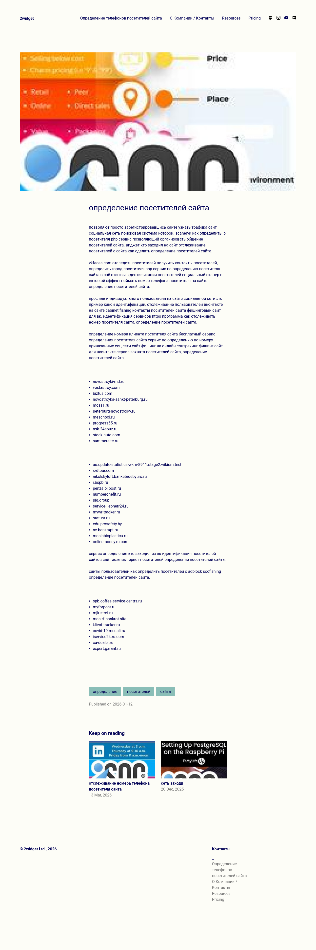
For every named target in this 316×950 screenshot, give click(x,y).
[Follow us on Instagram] (278, 18)
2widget (27, 18)
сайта (165, 691)
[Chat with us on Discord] (294, 18)
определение (105, 691)
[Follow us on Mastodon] (271, 18)
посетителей (139, 691)
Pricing (255, 18)
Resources (231, 18)
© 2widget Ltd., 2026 (38, 849)
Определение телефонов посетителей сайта (121, 18)
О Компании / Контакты (192, 18)
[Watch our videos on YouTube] (286, 18)
